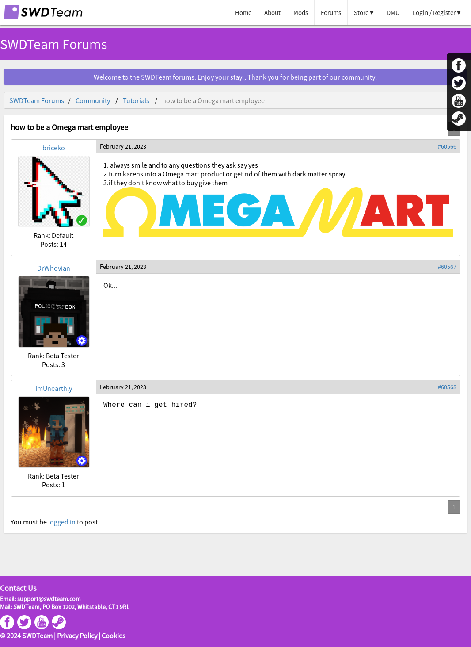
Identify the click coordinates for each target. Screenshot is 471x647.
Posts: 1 (53, 484)
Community (93, 100)
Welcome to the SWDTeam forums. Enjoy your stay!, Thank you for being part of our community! (235, 77)
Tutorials (136, 100)
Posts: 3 (53, 364)
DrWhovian (53, 268)
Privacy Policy (77, 635)
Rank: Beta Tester (53, 355)
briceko (53, 147)
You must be (29, 521)
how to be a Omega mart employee (213, 100)
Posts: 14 (53, 244)
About (272, 12)
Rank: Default (53, 235)
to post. (87, 521)
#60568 (447, 387)
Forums (331, 12)
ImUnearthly (53, 388)
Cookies (113, 635)
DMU (393, 12)
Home (243, 12)
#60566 (447, 146)
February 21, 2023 (123, 146)
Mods (300, 12)
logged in (62, 521)
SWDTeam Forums (53, 44)
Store (361, 12)
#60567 (447, 267)
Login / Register (434, 12)
